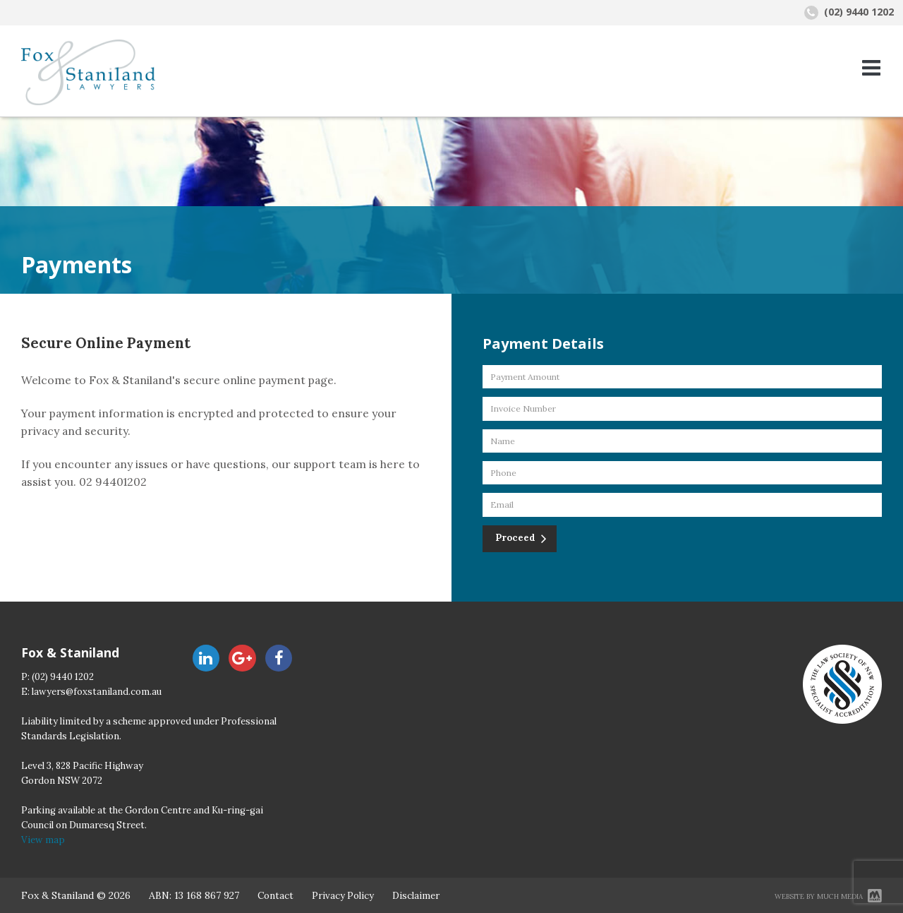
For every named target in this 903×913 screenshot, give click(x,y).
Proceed (516, 538)
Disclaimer (416, 896)
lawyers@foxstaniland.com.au (97, 692)
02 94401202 (113, 482)
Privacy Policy (343, 896)
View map (43, 840)
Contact (275, 896)
